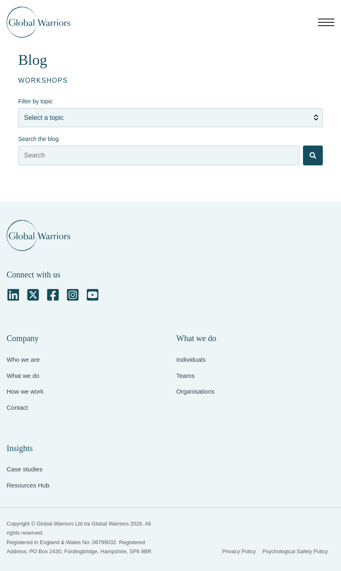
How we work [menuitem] (25, 391)
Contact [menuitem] (17, 407)
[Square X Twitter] (33, 294)
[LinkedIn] (13, 294)
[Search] (313, 155)
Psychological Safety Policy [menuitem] (295, 551)
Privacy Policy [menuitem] (239, 551)
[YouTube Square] (92, 294)
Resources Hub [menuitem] (28, 485)
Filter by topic (35, 101)
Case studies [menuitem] (25, 469)
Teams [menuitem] (185, 375)
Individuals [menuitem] (191, 359)
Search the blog (38, 139)
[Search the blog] (159, 155)
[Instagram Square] (72, 294)
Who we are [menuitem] (23, 359)
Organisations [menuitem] (195, 391)
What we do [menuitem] (23, 375)
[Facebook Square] (53, 294)
